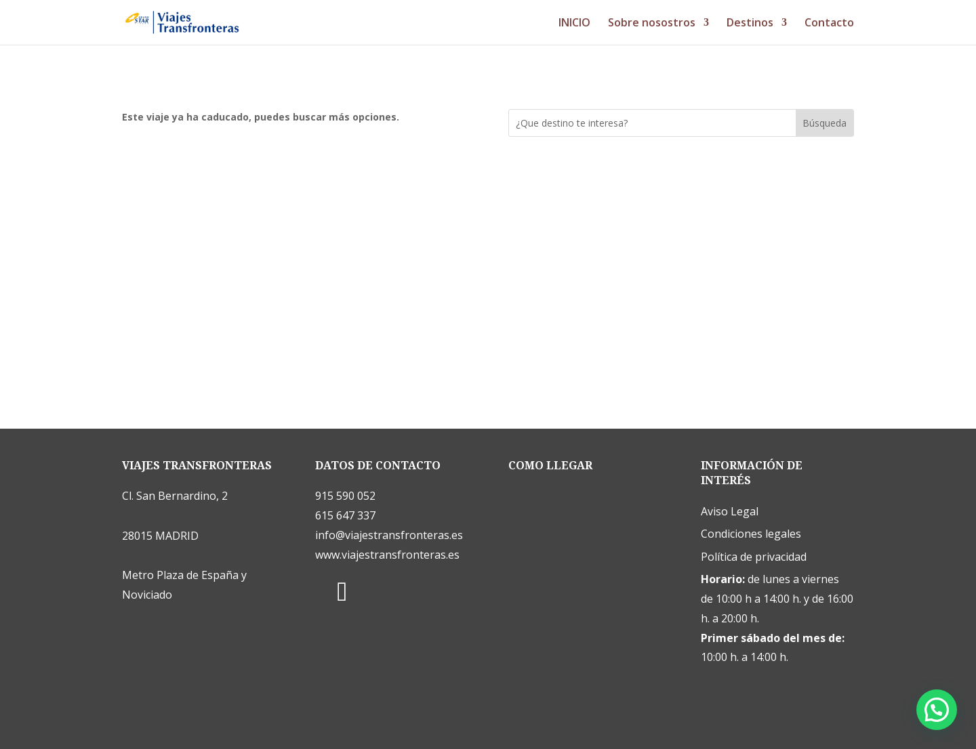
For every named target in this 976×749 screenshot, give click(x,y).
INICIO (574, 24)
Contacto (829, 24)
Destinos (750, 24)
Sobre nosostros (651, 24)
